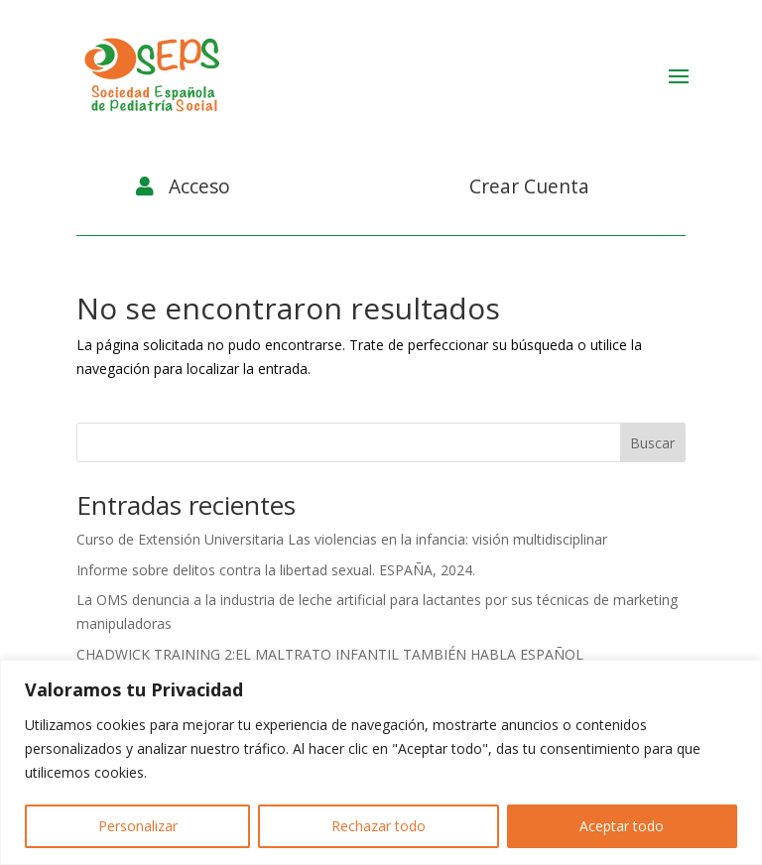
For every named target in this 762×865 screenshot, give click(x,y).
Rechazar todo (378, 825)
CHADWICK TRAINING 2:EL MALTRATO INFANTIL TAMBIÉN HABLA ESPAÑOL (329, 654)
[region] (381, 762)
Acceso (199, 186)
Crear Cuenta (529, 186)
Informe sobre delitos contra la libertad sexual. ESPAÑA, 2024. (275, 569)
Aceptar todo (621, 825)
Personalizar (138, 825)
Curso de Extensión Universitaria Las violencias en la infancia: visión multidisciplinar (341, 539)
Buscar (652, 442)
